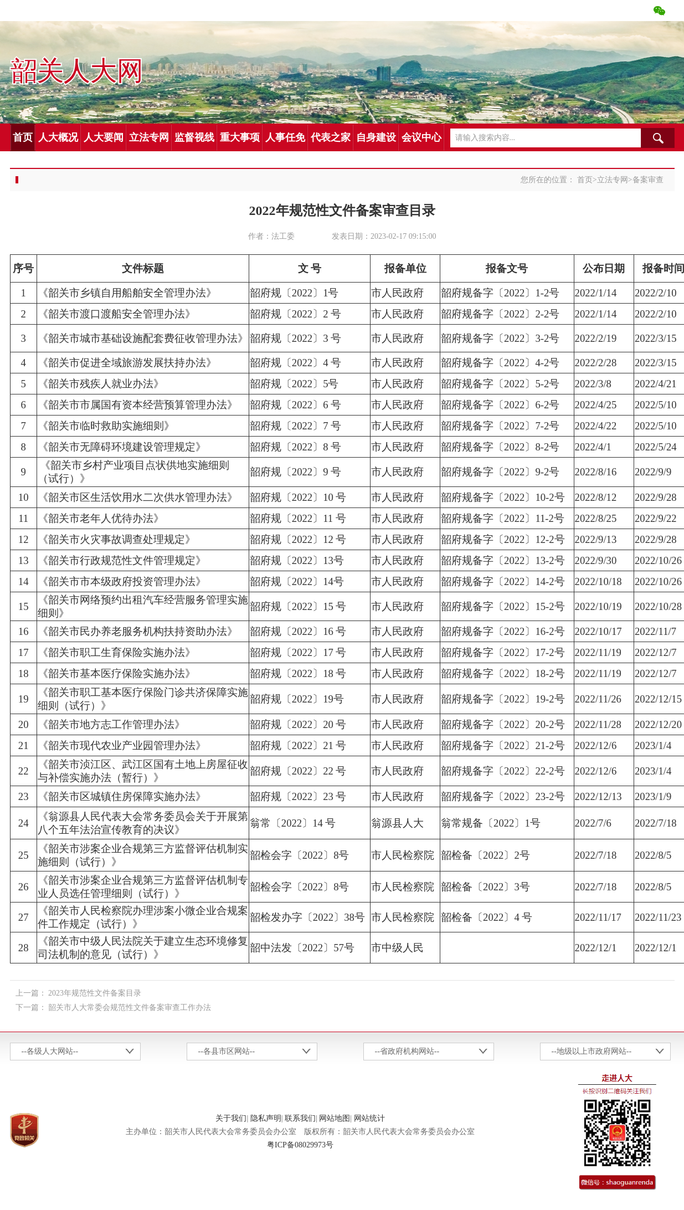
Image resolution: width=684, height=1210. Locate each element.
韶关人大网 (76, 71)
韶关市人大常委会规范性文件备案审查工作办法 (129, 1007)
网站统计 (369, 1118)
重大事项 (240, 137)
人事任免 (285, 137)
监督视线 (194, 137)
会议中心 (421, 137)
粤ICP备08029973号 (300, 1145)
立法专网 (149, 137)
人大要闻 (104, 137)
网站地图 (334, 1118)
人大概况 (58, 137)
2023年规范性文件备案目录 (94, 993)
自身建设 (376, 137)
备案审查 (648, 180)
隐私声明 (265, 1118)
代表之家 (331, 137)
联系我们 (300, 1118)
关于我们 (230, 1118)
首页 (23, 137)
